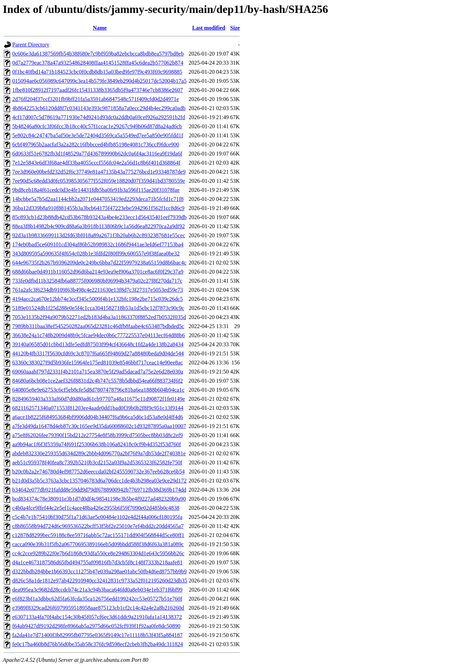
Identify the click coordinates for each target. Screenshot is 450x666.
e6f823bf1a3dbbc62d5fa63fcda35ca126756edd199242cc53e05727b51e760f (97, 599)
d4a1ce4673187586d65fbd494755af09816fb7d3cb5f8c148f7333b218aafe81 (97, 562)
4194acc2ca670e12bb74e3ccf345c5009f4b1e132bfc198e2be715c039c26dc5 (97, 299)
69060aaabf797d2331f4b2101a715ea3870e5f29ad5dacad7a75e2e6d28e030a (97, 372)
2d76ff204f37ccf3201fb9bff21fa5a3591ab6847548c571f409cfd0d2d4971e (95, 99)
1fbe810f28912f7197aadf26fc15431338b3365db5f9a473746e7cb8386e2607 (97, 90)
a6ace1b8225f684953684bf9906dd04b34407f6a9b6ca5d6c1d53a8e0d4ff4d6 (97, 417)
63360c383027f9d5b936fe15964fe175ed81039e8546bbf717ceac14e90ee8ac (97, 362)
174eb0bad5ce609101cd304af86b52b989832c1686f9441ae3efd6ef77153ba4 (98, 244)
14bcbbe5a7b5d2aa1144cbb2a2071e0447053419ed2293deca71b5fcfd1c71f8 (98, 199)
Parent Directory (30, 45)
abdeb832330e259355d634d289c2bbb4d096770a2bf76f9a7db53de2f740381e (99, 453)
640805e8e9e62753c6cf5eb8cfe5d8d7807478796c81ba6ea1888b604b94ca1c (98, 390)
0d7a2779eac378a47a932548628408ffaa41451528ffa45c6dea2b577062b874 (97, 63)
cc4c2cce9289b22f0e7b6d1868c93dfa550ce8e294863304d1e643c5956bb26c (98, 553)
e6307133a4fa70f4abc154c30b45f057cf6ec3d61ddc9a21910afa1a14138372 (97, 617)
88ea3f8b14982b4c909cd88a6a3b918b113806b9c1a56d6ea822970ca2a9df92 (98, 226)
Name (100, 28)
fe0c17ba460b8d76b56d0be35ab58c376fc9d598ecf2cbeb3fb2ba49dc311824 (97, 644)
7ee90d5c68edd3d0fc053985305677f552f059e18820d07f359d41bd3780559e (98, 181)
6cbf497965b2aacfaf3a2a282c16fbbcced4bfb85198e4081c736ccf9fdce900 (95, 144)
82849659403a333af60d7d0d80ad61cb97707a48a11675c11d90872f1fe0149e (98, 399)
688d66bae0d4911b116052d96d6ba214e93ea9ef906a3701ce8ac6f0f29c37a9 (97, 272)
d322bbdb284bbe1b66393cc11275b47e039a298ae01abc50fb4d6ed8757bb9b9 (99, 571)
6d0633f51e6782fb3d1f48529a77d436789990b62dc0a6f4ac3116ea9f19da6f (97, 154)
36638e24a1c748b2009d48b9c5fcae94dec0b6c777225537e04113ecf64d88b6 (98, 335)
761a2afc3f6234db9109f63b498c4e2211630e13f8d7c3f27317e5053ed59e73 (97, 290)
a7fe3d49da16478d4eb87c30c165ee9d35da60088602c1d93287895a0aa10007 (99, 426)
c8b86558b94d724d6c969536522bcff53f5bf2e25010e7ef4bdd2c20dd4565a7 (98, 526)
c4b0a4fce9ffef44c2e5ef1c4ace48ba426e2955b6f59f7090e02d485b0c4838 (95, 508)
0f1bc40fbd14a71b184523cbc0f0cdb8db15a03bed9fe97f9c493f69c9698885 (97, 72)
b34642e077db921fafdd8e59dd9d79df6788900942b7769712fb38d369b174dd (99, 490)
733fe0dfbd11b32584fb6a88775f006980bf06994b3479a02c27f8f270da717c (97, 281)
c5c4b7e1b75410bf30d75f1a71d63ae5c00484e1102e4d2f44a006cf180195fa (97, 517)
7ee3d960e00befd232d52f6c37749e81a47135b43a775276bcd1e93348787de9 (99, 172)
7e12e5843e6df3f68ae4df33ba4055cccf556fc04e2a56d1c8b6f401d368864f (96, 163)
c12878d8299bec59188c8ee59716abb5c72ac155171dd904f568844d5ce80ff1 (98, 535)
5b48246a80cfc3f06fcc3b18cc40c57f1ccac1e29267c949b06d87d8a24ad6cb (97, 126)
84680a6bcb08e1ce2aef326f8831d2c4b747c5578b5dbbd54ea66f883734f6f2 (97, 381)
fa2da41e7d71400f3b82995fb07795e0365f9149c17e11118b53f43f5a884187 (97, 635)
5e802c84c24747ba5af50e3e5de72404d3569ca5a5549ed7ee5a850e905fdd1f (97, 135)
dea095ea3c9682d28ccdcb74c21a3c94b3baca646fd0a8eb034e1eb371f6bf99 (97, 590)
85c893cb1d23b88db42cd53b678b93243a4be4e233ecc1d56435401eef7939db (99, 217)
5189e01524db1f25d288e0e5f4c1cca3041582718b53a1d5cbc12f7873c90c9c (98, 308)
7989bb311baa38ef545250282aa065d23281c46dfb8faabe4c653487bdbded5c (98, 326)
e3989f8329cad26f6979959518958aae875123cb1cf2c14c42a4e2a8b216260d (98, 608)
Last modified (208, 28)
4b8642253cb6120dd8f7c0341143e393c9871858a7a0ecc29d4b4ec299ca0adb (98, 108)
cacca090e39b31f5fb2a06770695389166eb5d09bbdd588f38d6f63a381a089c (98, 544)
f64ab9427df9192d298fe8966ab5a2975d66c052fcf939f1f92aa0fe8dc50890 (96, 626)
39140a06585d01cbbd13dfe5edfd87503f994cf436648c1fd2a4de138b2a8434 (98, 344)
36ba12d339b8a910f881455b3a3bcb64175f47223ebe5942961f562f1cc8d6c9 (98, 208)
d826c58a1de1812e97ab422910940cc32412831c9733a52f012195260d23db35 (99, 581)
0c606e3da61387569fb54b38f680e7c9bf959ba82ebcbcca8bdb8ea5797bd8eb (98, 54)
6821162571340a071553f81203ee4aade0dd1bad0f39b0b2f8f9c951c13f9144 (97, 408)
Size (235, 28)
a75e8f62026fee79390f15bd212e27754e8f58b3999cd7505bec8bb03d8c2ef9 (97, 435)
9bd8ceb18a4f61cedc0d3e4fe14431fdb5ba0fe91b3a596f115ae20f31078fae (95, 190)
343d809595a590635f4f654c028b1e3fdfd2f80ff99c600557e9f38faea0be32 (96, 253)
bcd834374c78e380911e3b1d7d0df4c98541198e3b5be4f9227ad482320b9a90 (99, 499)
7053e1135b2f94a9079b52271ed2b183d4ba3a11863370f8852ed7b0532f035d (99, 317)
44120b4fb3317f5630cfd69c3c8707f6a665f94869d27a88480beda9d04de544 (98, 353)
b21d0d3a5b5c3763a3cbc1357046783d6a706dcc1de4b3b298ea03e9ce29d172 (99, 481)
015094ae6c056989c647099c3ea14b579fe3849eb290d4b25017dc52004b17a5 (99, 81)
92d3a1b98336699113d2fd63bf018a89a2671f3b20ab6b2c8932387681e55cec (98, 235)
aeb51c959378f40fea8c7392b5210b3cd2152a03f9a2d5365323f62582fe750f (97, 462)
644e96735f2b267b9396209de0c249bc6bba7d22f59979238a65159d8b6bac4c (99, 263)
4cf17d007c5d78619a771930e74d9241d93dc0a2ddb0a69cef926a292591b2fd (98, 117)
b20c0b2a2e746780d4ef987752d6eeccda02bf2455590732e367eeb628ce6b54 (98, 472)
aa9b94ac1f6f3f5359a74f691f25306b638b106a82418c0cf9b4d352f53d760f (96, 444)
